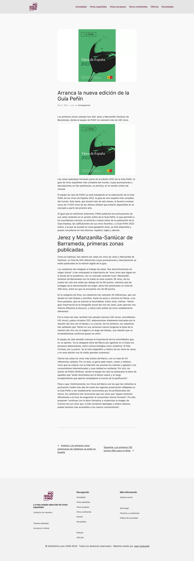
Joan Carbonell (141, 546)
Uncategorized (84, 105)
